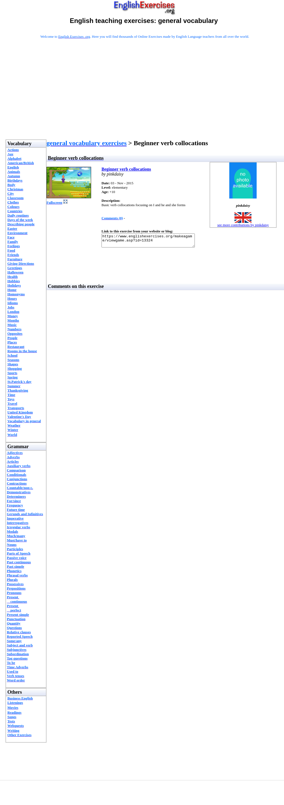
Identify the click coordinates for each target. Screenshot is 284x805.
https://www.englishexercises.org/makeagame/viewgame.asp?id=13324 (154, 242)
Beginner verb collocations (126, 169)
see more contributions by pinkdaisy (243, 225)
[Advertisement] (145, 96)
